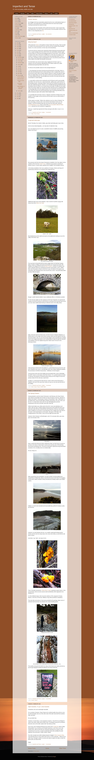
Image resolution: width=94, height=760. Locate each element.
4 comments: (48, 112)
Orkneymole (71, 24)
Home (16, 13)
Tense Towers (39, 13)
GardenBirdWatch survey (33, 104)
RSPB (42, 386)
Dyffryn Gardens (48, 266)
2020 (17, 43)
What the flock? (32, 42)
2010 (17, 96)
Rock (16, 33)
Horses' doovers (32, 19)
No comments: (49, 34)
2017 (17, 48)
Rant (28, 13)
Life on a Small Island (73, 33)
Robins (37, 44)
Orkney (16, 21)
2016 (17, 50)
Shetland (17, 37)
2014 (17, 53)
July (19, 66)
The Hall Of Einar (72, 20)
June (19, 68)
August (19, 64)
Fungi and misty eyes (34, 120)
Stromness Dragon (73, 22)
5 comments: (48, 744)
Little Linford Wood (19, 36)
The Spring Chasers (33, 393)
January (19, 90)
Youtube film (56, 726)
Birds (32, 13)
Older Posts (62, 748)
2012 (17, 93)
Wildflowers (17, 26)
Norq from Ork (72, 28)
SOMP (56, 13)
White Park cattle (40, 203)
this (43, 30)
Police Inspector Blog (59, 735)
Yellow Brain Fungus (46, 590)
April (19, 71)
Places (46, 13)
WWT (45, 386)
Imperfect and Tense (24, 6)
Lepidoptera (17, 29)
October (19, 60)
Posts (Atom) (36, 751)
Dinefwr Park (42, 163)
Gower (35, 386)
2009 (17, 98)
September (20, 62)
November (20, 59)
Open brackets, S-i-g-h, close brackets (38, 706)
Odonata (22, 13)
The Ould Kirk (72, 19)
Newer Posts (31, 748)
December (20, 57)
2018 (17, 46)
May (19, 69)
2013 (17, 55)
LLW (51, 13)
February (20, 75)
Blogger (54, 756)
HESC (16, 31)
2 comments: (48, 385)
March (19, 73)
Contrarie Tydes (72, 34)
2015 (17, 52)
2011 (17, 94)
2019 (17, 44)
